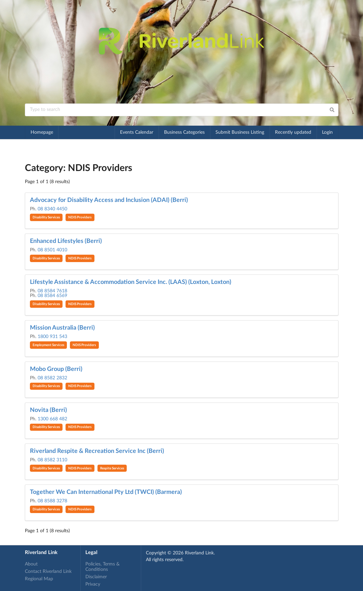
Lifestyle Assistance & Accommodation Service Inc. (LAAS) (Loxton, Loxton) (130, 282)
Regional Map (39, 579)
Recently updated (293, 132)
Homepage (42, 132)
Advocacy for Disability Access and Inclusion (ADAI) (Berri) (109, 200)
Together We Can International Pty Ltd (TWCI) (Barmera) (106, 492)
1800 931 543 (52, 336)
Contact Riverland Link (48, 571)
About (31, 564)
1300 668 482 (52, 419)
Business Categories (184, 132)
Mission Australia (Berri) (62, 328)
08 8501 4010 (52, 250)
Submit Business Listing (239, 132)
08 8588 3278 (52, 501)
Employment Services (48, 345)
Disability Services (46, 217)
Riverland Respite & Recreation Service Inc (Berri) (97, 451)
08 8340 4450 (52, 209)
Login (327, 132)
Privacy (92, 584)
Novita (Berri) (48, 410)
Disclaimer (96, 577)
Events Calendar (136, 132)
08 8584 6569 (52, 295)
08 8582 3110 (52, 460)
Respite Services (112, 468)
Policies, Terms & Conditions (102, 567)
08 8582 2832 (52, 378)
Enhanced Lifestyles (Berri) (66, 241)
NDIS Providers (79, 217)
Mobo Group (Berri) (56, 369)
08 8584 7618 (52, 291)
